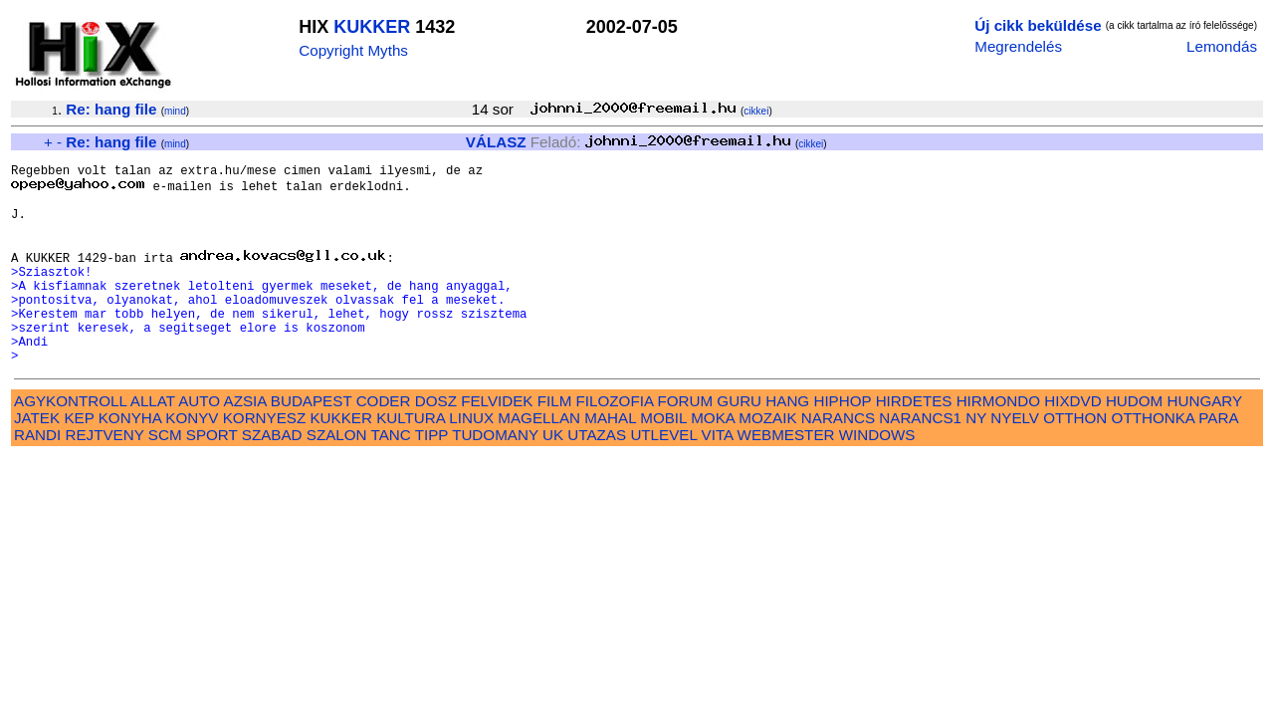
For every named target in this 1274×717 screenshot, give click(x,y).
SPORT (212, 475)
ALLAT (152, 441)
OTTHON (1075, 458)
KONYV (191, 458)
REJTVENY (105, 475)
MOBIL (663, 458)
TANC (391, 475)
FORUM (685, 441)
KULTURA (410, 458)
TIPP (431, 475)
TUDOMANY (495, 475)
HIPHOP (842, 441)
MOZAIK (767, 458)
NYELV (1014, 458)
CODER (383, 441)
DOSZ (436, 441)
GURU (739, 441)
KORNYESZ (265, 458)
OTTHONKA (1153, 458)
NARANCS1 (920, 458)
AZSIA (245, 441)
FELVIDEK (496, 441)
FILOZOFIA (615, 441)
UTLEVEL (663, 475)
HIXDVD (1072, 441)
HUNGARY (1205, 441)
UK (552, 475)
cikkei (755, 111)
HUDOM (1134, 441)
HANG (787, 441)
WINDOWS (877, 475)
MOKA (713, 458)
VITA (718, 475)
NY (975, 458)
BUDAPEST (311, 441)
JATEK (37, 458)
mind (175, 111)
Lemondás (1221, 46)
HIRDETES (914, 441)
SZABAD (272, 475)
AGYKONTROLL (70, 441)
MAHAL (610, 458)
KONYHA (130, 458)
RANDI (37, 475)
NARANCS (838, 458)
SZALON (337, 475)
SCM (165, 475)
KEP (79, 458)
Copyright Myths (353, 50)
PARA (1217, 458)
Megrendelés (1018, 46)
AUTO (199, 441)
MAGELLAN (539, 458)
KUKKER (371, 27)
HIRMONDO (998, 441)
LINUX (471, 458)
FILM (554, 441)
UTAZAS (596, 475)
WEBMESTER (786, 475)
